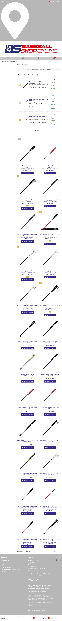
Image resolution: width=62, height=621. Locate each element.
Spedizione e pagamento (8, 567)
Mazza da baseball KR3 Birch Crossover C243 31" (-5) (50, 374)
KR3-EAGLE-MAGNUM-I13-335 (50, 308)
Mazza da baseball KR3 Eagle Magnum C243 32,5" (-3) (50, 474)
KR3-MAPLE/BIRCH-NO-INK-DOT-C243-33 (27, 410)
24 (45, 139)
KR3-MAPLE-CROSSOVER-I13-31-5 (27, 376)
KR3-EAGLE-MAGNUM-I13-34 (27, 343)
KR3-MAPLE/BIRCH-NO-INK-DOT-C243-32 (50, 168)
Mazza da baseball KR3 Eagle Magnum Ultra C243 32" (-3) (50, 199)
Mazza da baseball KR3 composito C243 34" (50, 407)
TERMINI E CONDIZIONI (7, 562)
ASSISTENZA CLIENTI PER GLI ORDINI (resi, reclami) (40, 574)
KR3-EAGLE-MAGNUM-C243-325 (50, 476)
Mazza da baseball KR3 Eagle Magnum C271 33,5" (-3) (27, 270)
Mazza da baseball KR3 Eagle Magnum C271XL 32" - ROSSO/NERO (27, 507)
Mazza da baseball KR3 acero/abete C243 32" (50, 166)
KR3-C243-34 (50, 410)
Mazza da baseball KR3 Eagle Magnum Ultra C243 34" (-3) (27, 235)
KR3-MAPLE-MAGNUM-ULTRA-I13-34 (27, 443)
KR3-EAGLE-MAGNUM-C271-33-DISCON (50, 237)
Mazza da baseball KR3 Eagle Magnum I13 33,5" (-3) (50, 306)
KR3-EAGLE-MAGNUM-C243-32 (50, 272)
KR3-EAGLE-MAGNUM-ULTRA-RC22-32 (50, 542)
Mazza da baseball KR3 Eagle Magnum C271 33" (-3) (50, 235)
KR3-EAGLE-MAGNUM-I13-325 (50, 443)
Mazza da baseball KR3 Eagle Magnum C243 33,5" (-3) (27, 306)
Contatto (3, 1)
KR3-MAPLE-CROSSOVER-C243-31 (50, 343)
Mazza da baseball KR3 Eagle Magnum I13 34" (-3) (27, 341)
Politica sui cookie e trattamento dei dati (11, 569)
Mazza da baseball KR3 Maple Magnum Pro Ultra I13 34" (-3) (27, 441)
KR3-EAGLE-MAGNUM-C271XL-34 (27, 542)
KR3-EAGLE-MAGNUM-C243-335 (27, 308)
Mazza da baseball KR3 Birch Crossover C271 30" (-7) (27, 166)
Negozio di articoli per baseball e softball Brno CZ (13, 564)
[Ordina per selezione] (39, 139)
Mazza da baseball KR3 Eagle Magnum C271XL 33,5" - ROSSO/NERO (50, 507)
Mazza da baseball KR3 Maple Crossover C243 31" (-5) (50, 341)
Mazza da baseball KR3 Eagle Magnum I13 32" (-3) (27, 199)
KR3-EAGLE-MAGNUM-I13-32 (27, 201)
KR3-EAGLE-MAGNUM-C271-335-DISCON (27, 272)
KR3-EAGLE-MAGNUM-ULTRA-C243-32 (50, 201)
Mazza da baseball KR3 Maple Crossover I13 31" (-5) (27, 374)
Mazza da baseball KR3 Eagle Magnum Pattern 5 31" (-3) (27, 474)
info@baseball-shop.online (36, 571)
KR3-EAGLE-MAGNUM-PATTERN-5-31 (27, 476)
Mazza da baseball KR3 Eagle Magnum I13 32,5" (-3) (50, 441)
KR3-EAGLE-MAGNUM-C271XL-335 (50, 509)
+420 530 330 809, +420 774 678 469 (38, 568)
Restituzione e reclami (7, 565)
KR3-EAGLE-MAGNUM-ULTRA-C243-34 (27, 237)
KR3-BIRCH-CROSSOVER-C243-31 (50, 376)
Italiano (52, 1)
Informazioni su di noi (7, 560)
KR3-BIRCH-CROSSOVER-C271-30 (27, 168)
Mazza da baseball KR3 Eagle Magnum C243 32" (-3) (50, 270)
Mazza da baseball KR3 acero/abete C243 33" (27, 407)
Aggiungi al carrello (27, 173)
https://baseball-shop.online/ (35, 596)
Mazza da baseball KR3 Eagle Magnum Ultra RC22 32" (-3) (50, 540)
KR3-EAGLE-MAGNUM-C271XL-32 (27, 509)
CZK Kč (59, 1)
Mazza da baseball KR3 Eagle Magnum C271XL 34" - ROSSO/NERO (27, 540)
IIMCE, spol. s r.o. (36, 604)
